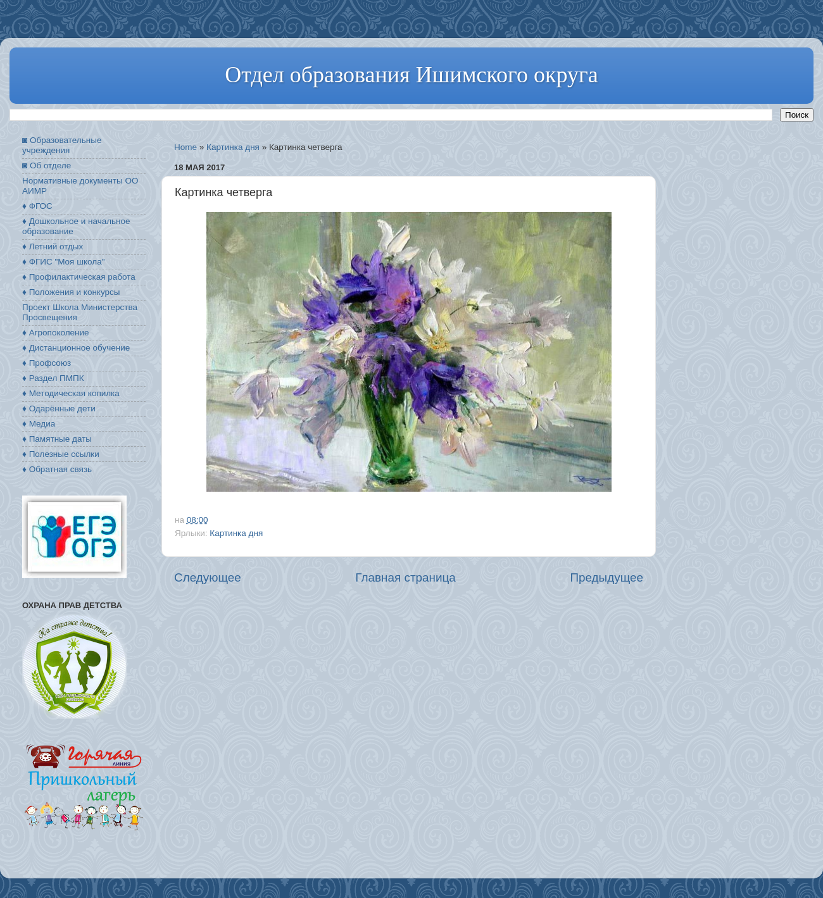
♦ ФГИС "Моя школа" (63, 261)
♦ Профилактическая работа (78, 277)
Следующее (207, 577)
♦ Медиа (38, 423)
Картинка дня (233, 147)
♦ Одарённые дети (59, 408)
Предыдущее (606, 577)
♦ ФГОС (37, 206)
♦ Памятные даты (57, 439)
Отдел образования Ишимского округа (411, 74)
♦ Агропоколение (55, 332)
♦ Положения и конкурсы (71, 292)
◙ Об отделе (46, 165)
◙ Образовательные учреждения (61, 145)
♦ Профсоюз (46, 363)
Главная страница (405, 577)
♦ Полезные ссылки (60, 454)
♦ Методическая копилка (71, 393)
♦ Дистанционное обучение (76, 347)
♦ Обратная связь (57, 469)
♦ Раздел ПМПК (53, 378)
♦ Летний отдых (52, 246)
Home (185, 147)
